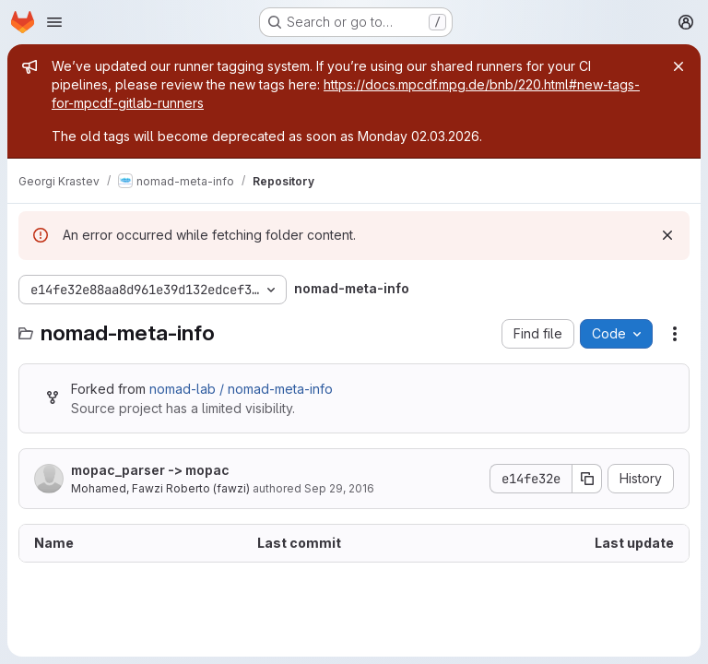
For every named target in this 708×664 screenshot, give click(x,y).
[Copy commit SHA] (587, 478)
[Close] (678, 66)
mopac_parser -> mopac (150, 470)
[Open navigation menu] (54, 22)
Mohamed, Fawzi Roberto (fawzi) (160, 488)
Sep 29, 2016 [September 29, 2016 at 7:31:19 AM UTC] (339, 488)
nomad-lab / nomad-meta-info (241, 389)
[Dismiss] (667, 235)
